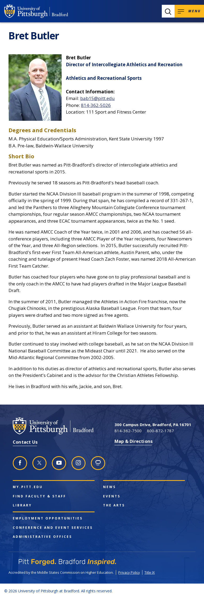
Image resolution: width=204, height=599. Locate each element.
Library (22, 505)
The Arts (114, 505)
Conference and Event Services (53, 528)
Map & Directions (133, 441)
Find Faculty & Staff (39, 496)
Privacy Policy (129, 572)
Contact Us (25, 442)
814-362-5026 (96, 105)
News (109, 487)
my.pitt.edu (28, 487)
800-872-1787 (160, 430)
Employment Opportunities (48, 518)
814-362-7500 (128, 430)
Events (111, 496)
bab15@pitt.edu (97, 98)
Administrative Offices (42, 537)
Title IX (149, 572)
